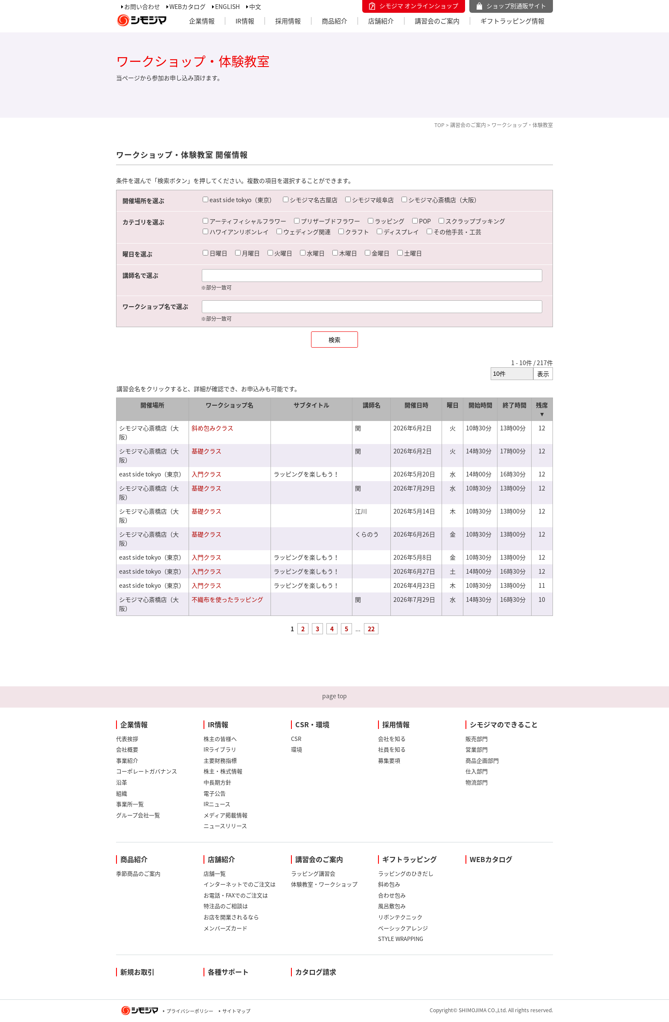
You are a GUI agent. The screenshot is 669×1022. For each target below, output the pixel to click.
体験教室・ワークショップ (324, 884)
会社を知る (392, 739)
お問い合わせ (142, 6)
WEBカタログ (187, 6)
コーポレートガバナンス (146, 771)
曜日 (453, 405)
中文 (255, 6)
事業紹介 (127, 760)
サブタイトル (311, 405)
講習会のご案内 (437, 21)
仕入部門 (476, 771)
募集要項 (389, 760)
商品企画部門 (482, 760)
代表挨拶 (127, 739)
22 (371, 628)
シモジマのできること (504, 724)
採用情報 (288, 21)
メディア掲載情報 (225, 815)
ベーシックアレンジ (403, 928)
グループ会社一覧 (138, 815)
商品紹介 (334, 21)
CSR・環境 (312, 724)
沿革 (121, 782)
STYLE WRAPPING (400, 939)
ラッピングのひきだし (405, 873)
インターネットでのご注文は (240, 884)
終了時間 (514, 405)
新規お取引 (137, 972)
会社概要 (127, 749)
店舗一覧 (215, 873)
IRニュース (217, 804)
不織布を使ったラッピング (227, 599)
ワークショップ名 (229, 405)
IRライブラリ (220, 749)
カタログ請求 (315, 972)
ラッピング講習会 (313, 873)
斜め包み (389, 884)
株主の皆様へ (220, 739)
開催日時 (416, 405)
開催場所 (152, 405)
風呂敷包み (392, 906)
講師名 (372, 405)
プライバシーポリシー (189, 1011)
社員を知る (392, 749)
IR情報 (245, 21)
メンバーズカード (225, 928)
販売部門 (476, 739)
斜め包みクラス (212, 428)
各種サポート (228, 972)
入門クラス (206, 474)
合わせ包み (392, 895)
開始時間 (480, 405)
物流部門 (476, 782)
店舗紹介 (381, 21)
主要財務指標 (220, 760)
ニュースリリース (225, 826)
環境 (296, 749)
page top (334, 695)
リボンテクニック (400, 917)
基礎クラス (206, 451)
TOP (439, 125)
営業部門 (476, 749)
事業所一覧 (130, 804)
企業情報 (202, 21)
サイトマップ (236, 1011)
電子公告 (215, 793)
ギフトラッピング (409, 859)
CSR (296, 739)
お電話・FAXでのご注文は (236, 895)
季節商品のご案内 (138, 873)
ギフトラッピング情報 (512, 21)
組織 (121, 793)
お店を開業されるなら (231, 917)
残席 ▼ (542, 409)
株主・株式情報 (223, 771)
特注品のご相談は (226, 906)
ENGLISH (227, 6)
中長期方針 (217, 782)
